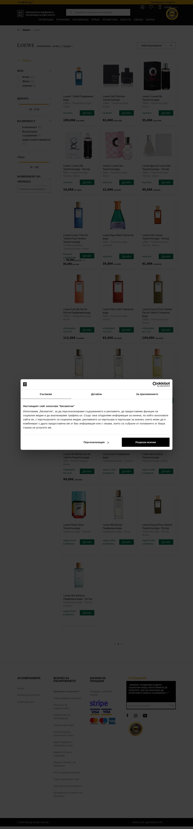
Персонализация (96, 442)
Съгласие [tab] (46, 393)
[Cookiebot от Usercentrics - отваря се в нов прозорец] (155, 384)
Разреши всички (145, 442)
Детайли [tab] (96, 393)
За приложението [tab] (147, 393)
